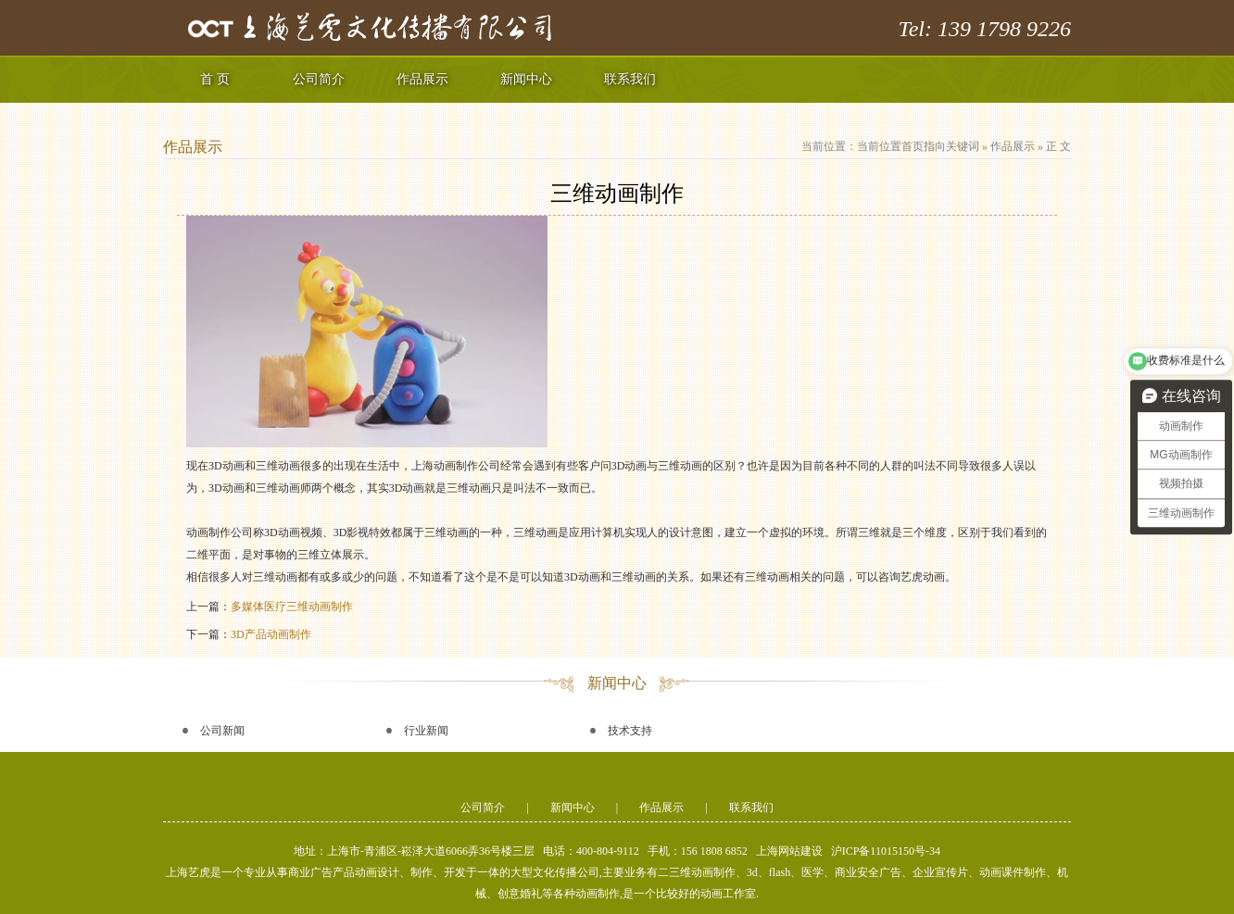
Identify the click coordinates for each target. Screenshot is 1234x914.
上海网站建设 (789, 851)
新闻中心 (526, 79)
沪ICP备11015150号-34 (885, 851)
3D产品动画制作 (271, 634)
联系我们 (630, 79)
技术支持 (630, 730)
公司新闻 (222, 730)
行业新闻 (426, 730)
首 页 (215, 79)
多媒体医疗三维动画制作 (292, 606)
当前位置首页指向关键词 (918, 146)
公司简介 (319, 79)
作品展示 (422, 79)
